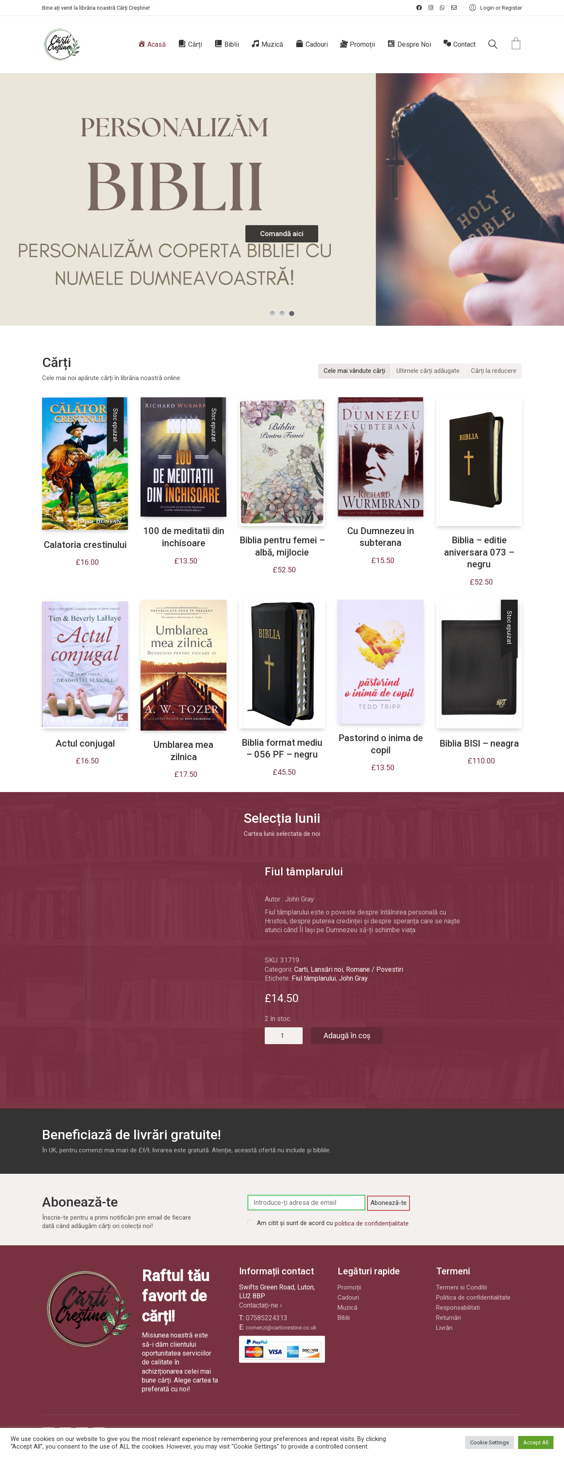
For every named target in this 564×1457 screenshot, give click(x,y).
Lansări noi (327, 969)
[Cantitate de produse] (284, 1035)
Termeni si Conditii (461, 1287)
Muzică (347, 1307)
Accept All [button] (535, 1442)
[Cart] (516, 44)
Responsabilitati (458, 1307)
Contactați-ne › (260, 1305)
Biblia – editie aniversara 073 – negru (479, 552)
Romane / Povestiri (374, 969)
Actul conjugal (85, 743)
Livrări (444, 1328)
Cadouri (348, 1297)
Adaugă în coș (347, 1035)
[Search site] (492, 45)
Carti (301, 969)
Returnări (448, 1317)
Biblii (344, 1317)
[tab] (354, 371)
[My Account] (495, 7)
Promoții (349, 1287)
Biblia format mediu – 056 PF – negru (282, 748)
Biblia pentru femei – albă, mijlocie (282, 546)
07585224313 (266, 1318)
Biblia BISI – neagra (479, 743)
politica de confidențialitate (372, 1223)
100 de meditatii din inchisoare (183, 537)
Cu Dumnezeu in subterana (380, 537)
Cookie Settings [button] (489, 1442)
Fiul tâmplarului (314, 978)
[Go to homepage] (61, 44)
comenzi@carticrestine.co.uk (281, 1327)
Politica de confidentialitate (473, 1297)
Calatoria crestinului (85, 545)
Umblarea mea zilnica (183, 750)
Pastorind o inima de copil (380, 744)
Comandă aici (281, 233)
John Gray (353, 978)
